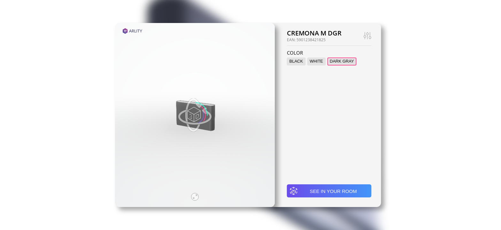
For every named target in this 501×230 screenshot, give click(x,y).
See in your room (323, 191)
